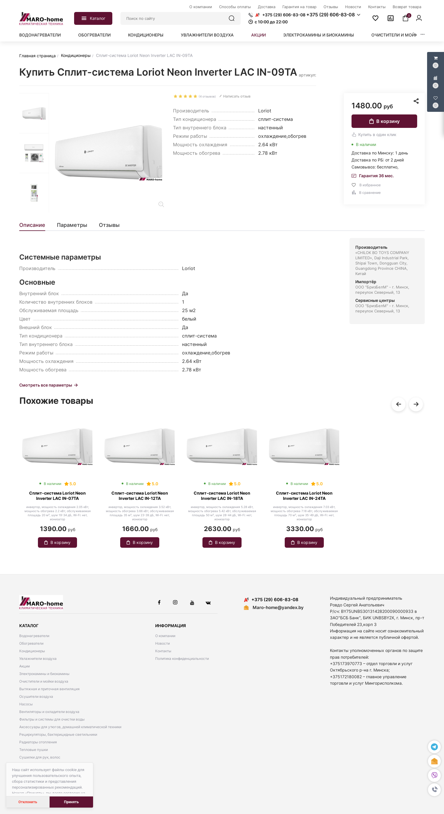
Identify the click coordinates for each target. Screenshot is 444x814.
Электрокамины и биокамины (318, 34)
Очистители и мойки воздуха (406, 34)
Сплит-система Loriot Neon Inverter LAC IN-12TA (139, 496)
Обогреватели (94, 34)
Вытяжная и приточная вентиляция (49, 689)
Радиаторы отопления (38, 742)
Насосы (26, 704)
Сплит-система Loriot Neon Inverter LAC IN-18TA (222, 496)
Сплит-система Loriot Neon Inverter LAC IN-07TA (57, 496)
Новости (162, 643)
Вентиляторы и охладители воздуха (49, 711)
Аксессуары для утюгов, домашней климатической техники (70, 727)
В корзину (384, 121)
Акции (258, 34)
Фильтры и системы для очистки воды (52, 719)
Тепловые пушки (33, 749)
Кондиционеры (145, 34)
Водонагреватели (40, 34)
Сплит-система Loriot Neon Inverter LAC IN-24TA (304, 496)
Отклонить (27, 802)
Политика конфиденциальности (182, 658)
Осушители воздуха (36, 696)
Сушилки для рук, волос (39, 757)
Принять (71, 802)
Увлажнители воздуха (207, 34)
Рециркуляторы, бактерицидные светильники (58, 734)
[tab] (35, 225)
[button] (434, 789)
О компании (165, 636)
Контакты (163, 651)
